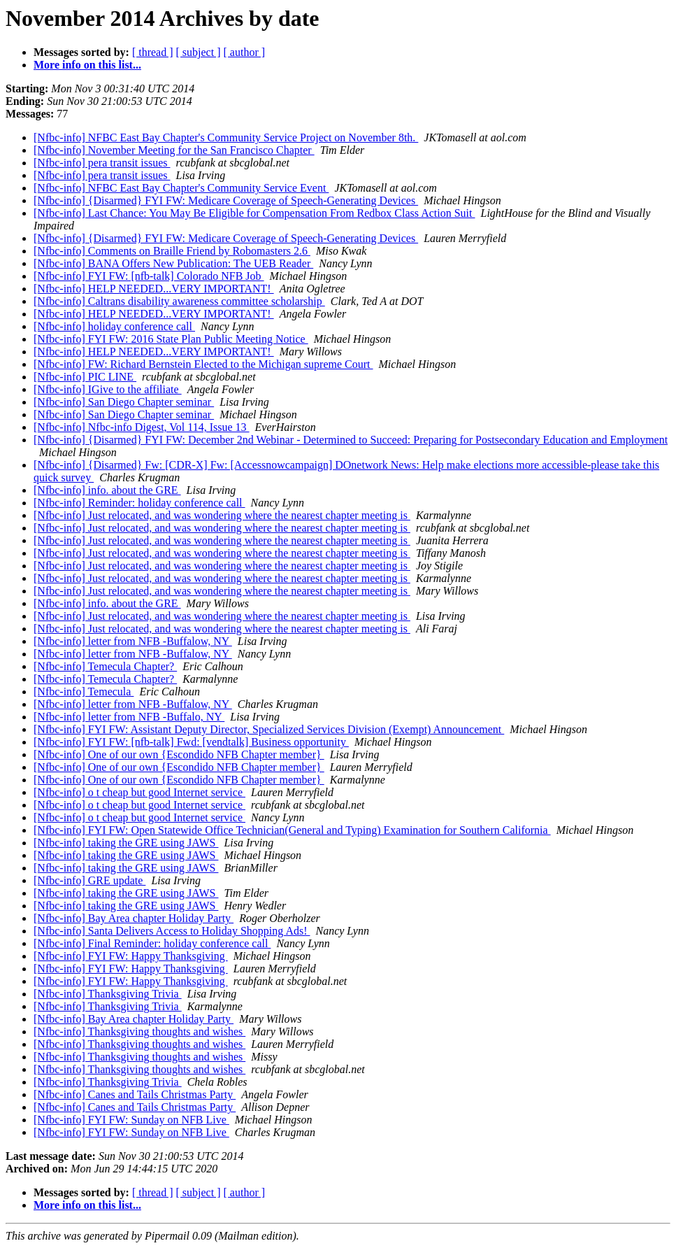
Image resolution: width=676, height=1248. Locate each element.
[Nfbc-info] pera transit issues (102, 163)
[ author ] (245, 52)
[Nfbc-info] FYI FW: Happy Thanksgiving (131, 956)
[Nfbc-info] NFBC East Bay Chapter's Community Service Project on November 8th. (226, 137)
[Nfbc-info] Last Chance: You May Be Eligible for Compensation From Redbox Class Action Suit (254, 213)
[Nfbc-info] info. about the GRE (107, 490)
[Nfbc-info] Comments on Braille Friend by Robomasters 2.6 (172, 251)
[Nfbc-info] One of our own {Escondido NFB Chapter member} (179, 754)
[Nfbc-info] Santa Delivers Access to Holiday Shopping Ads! (172, 931)
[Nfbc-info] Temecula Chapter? (105, 666)
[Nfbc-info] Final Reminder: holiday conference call (152, 943)
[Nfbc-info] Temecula (84, 691)
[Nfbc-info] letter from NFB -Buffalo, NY (129, 717)
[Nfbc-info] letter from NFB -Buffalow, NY (133, 641)
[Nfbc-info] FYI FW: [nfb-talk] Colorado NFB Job (149, 276)
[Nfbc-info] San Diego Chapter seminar (124, 402)
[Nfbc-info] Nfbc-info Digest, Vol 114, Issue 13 (142, 427)
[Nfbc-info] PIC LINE (85, 377)
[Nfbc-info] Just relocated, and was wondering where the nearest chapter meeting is (222, 515)
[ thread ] (152, 52)
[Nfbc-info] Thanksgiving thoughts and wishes (139, 1031)
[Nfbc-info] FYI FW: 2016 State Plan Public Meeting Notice (171, 339)
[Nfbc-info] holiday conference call (114, 326)
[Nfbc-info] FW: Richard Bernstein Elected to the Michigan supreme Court (203, 364)
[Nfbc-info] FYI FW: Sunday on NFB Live (131, 1120)
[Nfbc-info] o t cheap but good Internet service (139, 792)
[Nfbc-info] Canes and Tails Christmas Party (135, 1094)
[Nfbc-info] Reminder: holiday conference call (139, 503)
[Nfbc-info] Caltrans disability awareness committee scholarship (179, 301)
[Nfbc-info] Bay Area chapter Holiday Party (133, 918)
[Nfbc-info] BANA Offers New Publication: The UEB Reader (173, 263)
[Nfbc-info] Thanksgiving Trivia (108, 994)
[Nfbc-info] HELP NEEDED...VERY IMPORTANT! (154, 289)
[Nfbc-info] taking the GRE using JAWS (126, 843)
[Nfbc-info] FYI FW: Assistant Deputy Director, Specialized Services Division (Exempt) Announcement (269, 729)
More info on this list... (87, 65)
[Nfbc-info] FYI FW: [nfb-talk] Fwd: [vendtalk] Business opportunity (191, 742)
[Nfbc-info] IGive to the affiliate (108, 389)
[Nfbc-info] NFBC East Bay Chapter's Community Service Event (181, 188)
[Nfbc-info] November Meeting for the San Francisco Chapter (174, 150)
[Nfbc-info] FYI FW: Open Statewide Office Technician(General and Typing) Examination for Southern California (292, 830)
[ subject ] (198, 52)
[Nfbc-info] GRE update (89, 880)
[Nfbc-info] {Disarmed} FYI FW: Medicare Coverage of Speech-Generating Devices (226, 200)
